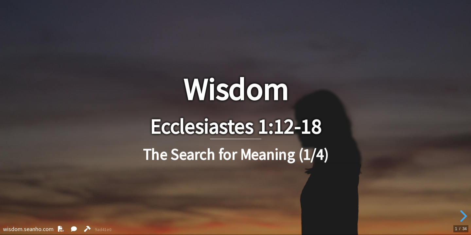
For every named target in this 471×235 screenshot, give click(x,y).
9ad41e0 (103, 229)
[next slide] (462, 216)
